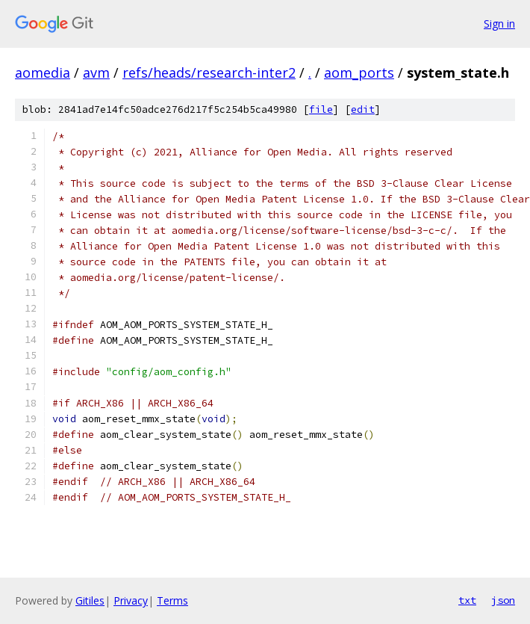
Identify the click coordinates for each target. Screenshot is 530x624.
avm (96, 72)
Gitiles (90, 600)
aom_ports (359, 72)
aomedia (42, 72)
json (503, 600)
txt (467, 600)
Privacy (130, 600)
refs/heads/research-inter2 (209, 72)
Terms (172, 600)
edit (363, 109)
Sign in (499, 23)
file (321, 109)
